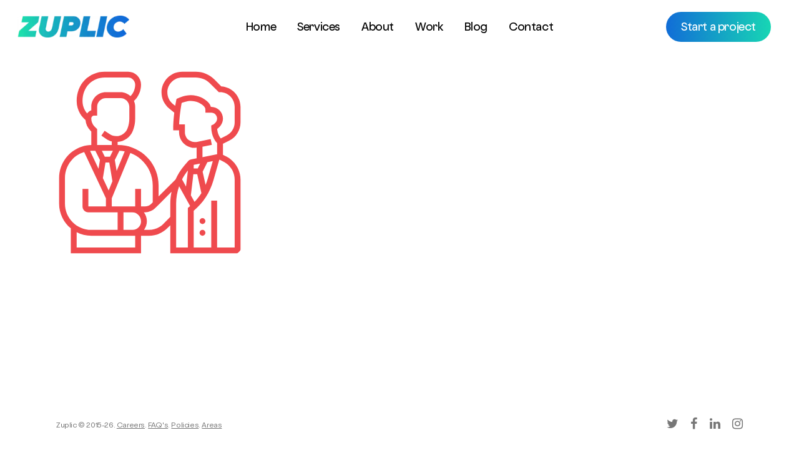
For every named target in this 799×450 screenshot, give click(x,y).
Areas (212, 426)
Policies (185, 426)
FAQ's (158, 426)
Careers (131, 426)
